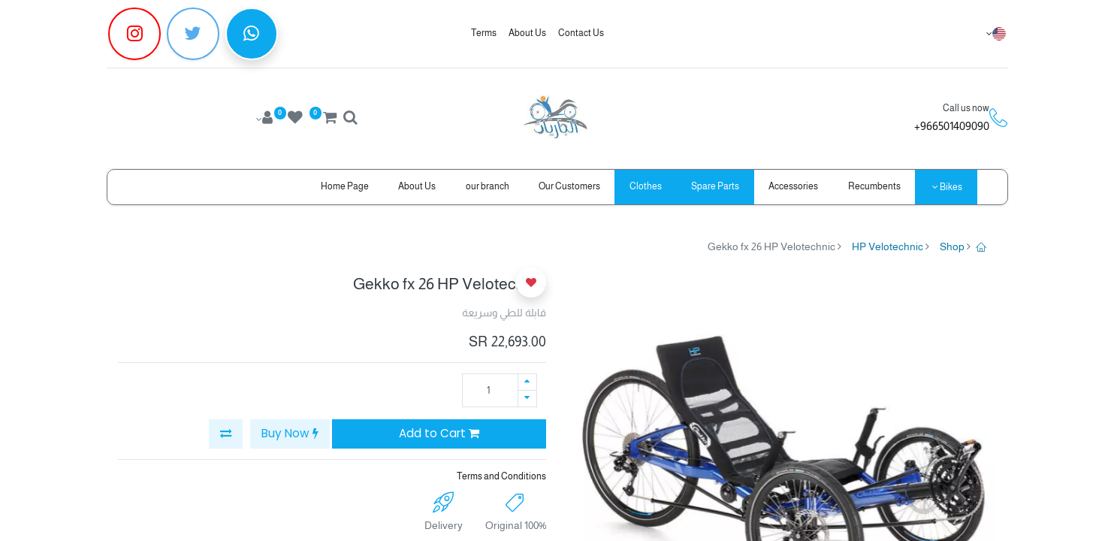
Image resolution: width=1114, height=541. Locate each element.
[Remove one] (527, 399)
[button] (226, 434)
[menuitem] (874, 187)
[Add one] (527, 382)
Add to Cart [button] (439, 433)
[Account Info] (262, 119)
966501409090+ (951, 125)
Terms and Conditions (501, 476)
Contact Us (581, 33)
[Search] (350, 119)
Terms (484, 33)
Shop (952, 246)
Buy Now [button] (290, 433)
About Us (527, 33)
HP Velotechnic (887, 246)
